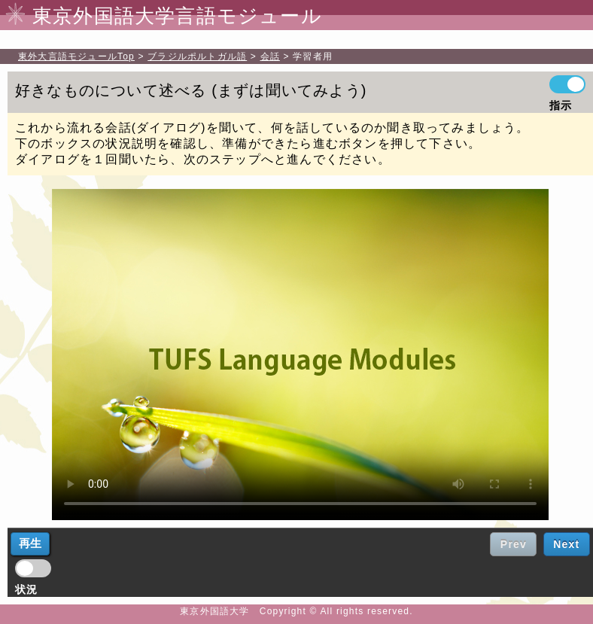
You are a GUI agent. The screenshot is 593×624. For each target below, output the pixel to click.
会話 (270, 56)
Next (566, 544)
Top (76, 56)
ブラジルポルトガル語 (197, 56)
